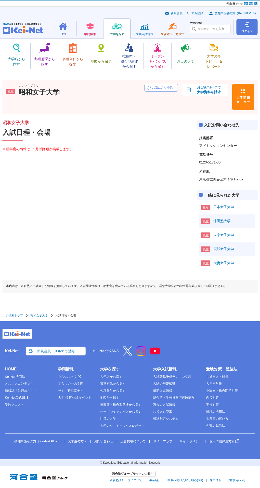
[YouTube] (155, 354)
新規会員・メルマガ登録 (187, 13)
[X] (127, 354)
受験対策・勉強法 (221, 369)
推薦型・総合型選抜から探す (121, 405)
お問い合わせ (103, 441)
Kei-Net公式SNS (105, 351)
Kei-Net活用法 (15, 377)
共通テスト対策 (217, 377)
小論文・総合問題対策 (222, 391)
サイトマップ (162, 441)
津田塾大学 (222, 221)
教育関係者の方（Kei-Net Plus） (236, 13)
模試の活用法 (215, 412)
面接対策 (212, 397)
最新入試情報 (162, 391)
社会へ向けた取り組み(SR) (185, 480)
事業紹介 (155, 480)
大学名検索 (196, 23)
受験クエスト (14, 405)
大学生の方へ (77, 441)
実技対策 (212, 405)
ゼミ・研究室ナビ (70, 391)
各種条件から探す (113, 391)
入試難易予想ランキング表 (172, 377)
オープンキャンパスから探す (121, 412)
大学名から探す (111, 377)
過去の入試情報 (164, 405)
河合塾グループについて (126, 480)
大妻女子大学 (223, 263)
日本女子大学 (223, 207)
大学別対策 (214, 383)
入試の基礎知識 (164, 383)
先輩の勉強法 (215, 426)
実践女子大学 (223, 249)
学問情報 (66, 369)
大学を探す (110, 369)
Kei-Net (12, 351)
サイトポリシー (191, 441)
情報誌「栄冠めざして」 (22, 391)
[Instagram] (141, 354)
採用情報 (215, 480)
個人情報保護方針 (222, 441)
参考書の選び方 (217, 418)
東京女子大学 (223, 235)
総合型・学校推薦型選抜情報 (174, 397)
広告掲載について (133, 441)
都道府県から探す (113, 383)
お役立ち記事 (162, 412)
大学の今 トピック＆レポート (122, 426)
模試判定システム (166, 418)
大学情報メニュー (243, 99)
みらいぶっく (67, 377)
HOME (11, 369)
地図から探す (109, 397)
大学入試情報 (165, 369)
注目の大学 (108, 418)
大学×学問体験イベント (75, 397)
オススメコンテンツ (19, 383)
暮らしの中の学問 (70, 383)
